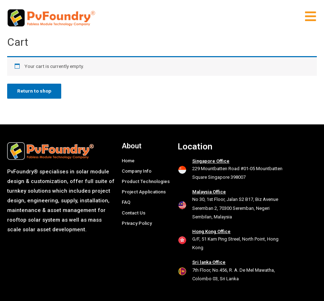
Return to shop (34, 91)
